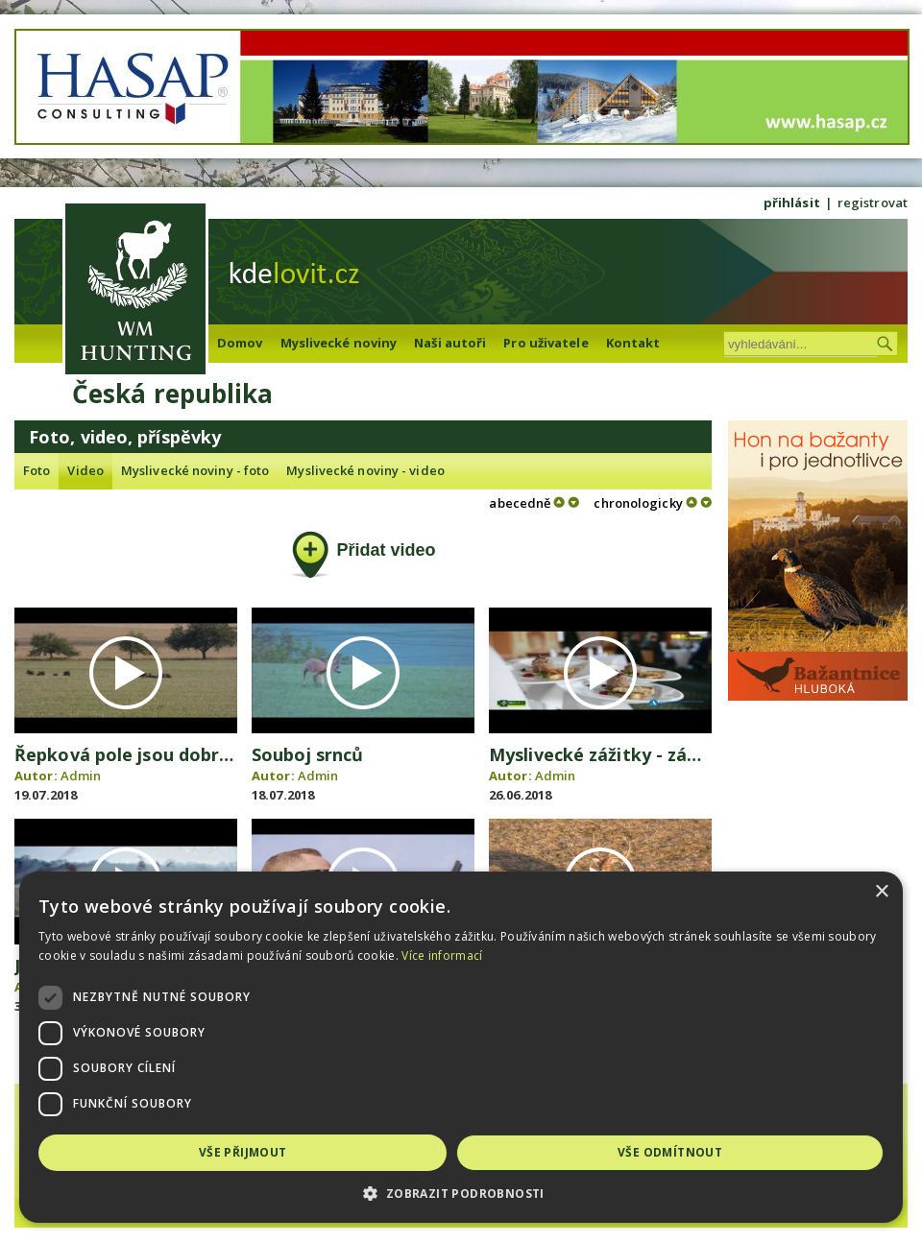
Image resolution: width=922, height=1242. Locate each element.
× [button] (881, 892)
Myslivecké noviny (339, 342)
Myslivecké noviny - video (365, 470)
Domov (240, 342)
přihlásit (792, 202)
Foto (36, 470)
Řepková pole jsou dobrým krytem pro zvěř (202, 754)
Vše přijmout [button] (243, 1152)
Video (85, 470)
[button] (461, 1193)
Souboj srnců (307, 754)
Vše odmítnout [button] (670, 1152)
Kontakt (633, 342)
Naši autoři (450, 342)
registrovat (872, 202)
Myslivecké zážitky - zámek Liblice (637, 754)
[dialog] (461, 1047)
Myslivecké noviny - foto (195, 470)
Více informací (441, 955)
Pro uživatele (545, 342)
